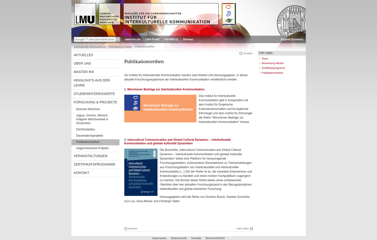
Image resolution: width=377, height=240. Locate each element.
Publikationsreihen (88, 142)
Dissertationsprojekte (89, 135)
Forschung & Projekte (120, 46)
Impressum (159, 238)
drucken (248, 53)
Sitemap (188, 39)
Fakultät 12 (171, 39)
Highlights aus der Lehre (92, 82)
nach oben (243, 228)
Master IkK (84, 72)
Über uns (82, 63)
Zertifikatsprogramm (94, 164)
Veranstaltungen (90, 156)
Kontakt (81, 173)
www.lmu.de (133, 39)
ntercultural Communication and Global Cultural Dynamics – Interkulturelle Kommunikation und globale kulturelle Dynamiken (177, 141)
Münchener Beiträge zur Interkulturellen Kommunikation (166, 89)
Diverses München (88, 109)
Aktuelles (83, 55)
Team (265, 58)
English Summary (292, 39)
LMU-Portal (152, 39)
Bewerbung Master (273, 63)
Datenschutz (179, 238)
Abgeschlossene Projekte (92, 148)
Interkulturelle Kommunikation (90, 46)
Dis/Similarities (85, 129)
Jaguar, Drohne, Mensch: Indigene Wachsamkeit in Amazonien (92, 119)
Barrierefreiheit (215, 238)
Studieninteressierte (94, 94)
